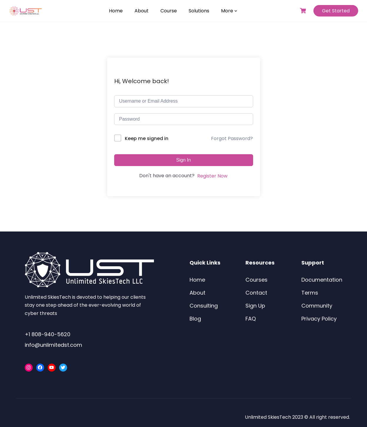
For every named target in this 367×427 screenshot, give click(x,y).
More (227, 10)
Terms (309, 292)
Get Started (336, 10)
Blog (195, 318)
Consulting (204, 305)
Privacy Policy (319, 318)
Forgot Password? (232, 138)
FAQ (250, 318)
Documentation (321, 279)
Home (116, 10)
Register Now (212, 176)
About (141, 10)
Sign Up (255, 305)
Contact (256, 292)
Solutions (199, 10)
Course (168, 10)
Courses (256, 279)
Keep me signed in (146, 138)
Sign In (183, 159)
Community (316, 305)
